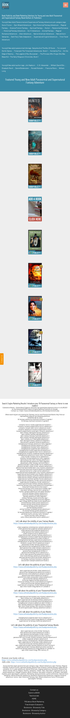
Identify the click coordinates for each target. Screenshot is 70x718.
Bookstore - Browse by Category (34, 710)
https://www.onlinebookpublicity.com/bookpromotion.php (35, 523)
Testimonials (34, 696)
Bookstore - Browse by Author (34, 713)
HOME (34, 699)
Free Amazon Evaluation (34, 705)
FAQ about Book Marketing (34, 702)
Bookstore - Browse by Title (34, 707)
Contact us (34, 690)
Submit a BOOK (34, 693)
